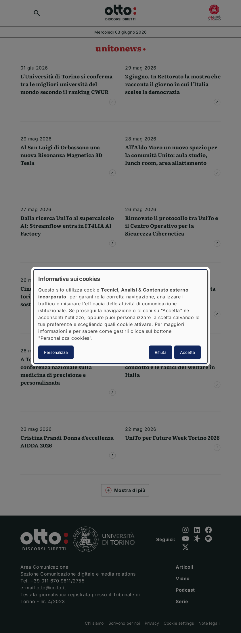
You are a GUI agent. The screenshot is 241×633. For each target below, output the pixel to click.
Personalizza (56, 352)
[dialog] (120, 316)
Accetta (187, 352)
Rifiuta (161, 352)
